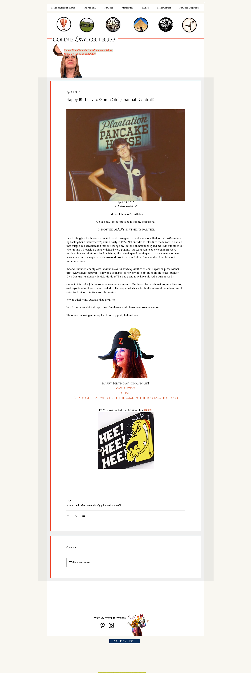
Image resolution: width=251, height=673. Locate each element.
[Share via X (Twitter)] (75, 515)
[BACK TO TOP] (124, 641)
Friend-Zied (72, 505)
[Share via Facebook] (67, 515)
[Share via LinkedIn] (83, 515)
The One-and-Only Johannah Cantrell (101, 505)
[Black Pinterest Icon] (102, 625)
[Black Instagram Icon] (111, 625)
